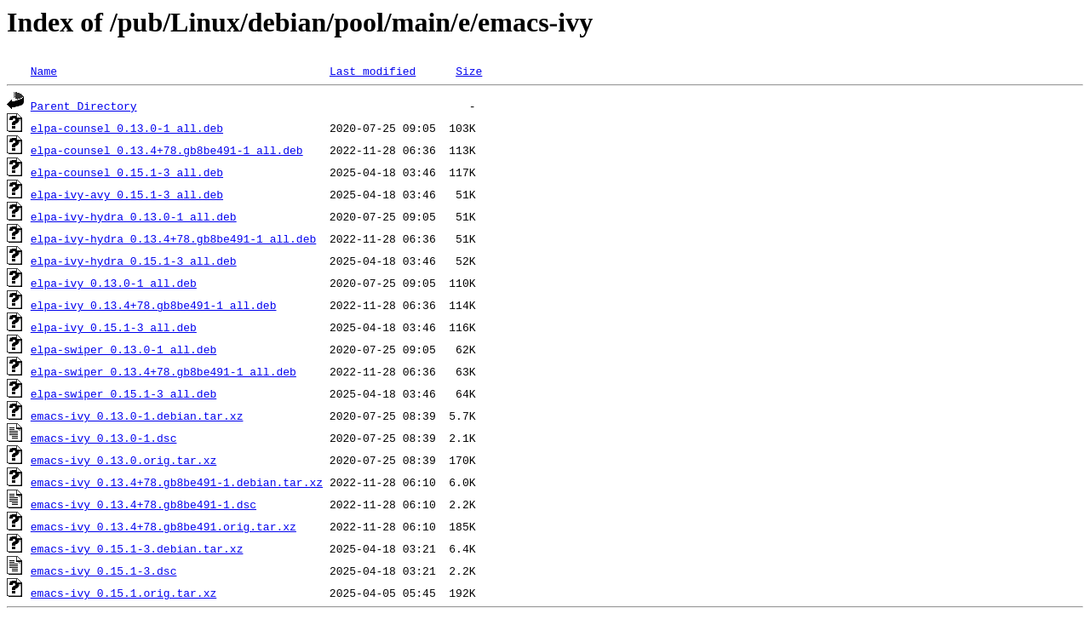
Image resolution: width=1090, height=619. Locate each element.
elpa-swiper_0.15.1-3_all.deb (123, 393)
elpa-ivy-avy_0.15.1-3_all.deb (127, 194)
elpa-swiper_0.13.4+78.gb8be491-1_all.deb (163, 371)
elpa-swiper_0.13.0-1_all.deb (123, 349)
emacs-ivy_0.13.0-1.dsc (104, 437)
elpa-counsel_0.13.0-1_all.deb (127, 127)
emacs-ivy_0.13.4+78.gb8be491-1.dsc (143, 504)
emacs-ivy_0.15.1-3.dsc (104, 570)
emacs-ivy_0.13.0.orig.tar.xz (123, 459)
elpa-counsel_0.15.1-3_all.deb (127, 172)
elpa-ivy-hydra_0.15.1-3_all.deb (134, 260)
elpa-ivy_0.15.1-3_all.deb (114, 327)
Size (469, 70)
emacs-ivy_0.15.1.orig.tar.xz (123, 592)
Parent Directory (84, 105)
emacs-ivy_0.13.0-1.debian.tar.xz (137, 415)
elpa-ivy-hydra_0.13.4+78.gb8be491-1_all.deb (173, 238)
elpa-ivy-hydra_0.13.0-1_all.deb (134, 216)
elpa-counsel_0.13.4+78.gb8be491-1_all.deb (167, 150)
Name (44, 70)
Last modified (373, 70)
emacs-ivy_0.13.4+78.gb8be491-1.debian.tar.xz (177, 482)
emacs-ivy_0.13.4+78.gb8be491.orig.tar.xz (163, 526)
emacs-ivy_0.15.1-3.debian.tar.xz (137, 548)
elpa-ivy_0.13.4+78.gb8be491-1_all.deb (154, 304)
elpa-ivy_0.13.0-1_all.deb (114, 282)
